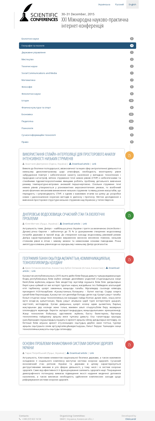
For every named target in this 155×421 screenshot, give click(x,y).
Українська (104, 4)
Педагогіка (78, 121)
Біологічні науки (78, 38)
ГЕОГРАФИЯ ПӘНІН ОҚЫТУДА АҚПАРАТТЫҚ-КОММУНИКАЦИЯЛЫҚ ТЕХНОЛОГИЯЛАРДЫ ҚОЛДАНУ (66, 260)
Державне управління (78, 52)
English (132, 4)
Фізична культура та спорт (78, 107)
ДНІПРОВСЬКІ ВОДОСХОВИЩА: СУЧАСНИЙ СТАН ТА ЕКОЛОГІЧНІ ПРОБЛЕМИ (64, 216)
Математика (78, 80)
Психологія (78, 128)
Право (78, 141)
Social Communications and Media (78, 73)
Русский (119, 4)
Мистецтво (78, 59)
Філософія (78, 86)
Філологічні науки (78, 93)
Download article (79, 163)
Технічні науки (78, 66)
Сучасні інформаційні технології (78, 134)
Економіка (78, 114)
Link (94, 163)
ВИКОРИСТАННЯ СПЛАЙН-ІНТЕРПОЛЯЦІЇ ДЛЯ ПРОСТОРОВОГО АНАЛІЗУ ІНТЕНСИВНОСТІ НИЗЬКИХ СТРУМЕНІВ (69, 156)
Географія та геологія (78, 45)
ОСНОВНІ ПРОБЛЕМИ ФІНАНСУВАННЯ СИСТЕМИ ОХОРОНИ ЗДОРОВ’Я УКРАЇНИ (68, 345)
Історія (78, 100)
